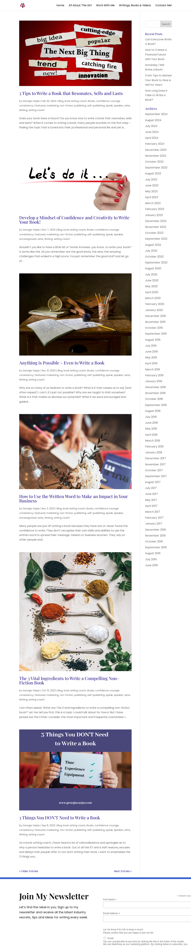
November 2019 (155, 322)
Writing (23, 110)
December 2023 (155, 150)
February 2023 (154, 209)
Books (91, 101)
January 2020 (154, 310)
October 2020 (154, 257)
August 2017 (153, 482)
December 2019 (155, 316)
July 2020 (151, 274)
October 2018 (154, 399)
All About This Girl (80, 5)
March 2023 (153, 203)
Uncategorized (27, 239)
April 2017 (151, 506)
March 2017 (152, 512)
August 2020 (153, 268)
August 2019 (152, 340)
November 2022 (155, 227)
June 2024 (152, 132)
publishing (80, 105)
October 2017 (154, 470)
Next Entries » (123, 871)
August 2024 (153, 120)
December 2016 (155, 530)
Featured (40, 105)
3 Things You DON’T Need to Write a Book (59, 818)
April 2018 (151, 435)
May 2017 (151, 500)
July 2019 (151, 346)
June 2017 (151, 494)
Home (60, 5)
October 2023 (154, 162)
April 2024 (151, 138)
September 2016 (156, 547)
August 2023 (153, 173)
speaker (118, 105)
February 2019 (154, 375)
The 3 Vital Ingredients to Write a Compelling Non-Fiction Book (69, 680)
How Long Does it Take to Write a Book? (156, 95)
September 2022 (156, 239)
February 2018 (154, 446)
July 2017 (151, 488)
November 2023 (155, 156)
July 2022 (151, 251)
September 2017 (156, 476)
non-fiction (66, 105)
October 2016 (154, 541)
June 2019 (151, 352)
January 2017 (153, 524)
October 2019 (154, 328)
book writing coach (76, 101)
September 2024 (156, 114)
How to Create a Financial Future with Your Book (156, 54)
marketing (52, 105)
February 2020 (154, 304)
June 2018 (151, 423)
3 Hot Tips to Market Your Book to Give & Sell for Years (158, 80)
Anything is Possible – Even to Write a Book (62, 363)
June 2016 (151, 565)
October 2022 (154, 233)
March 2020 (153, 298)
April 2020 (151, 292)
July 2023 (151, 179)
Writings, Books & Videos (135, 5)
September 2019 (156, 334)
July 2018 (151, 417)
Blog (61, 101)
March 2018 (152, 441)
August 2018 (153, 411)
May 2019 (151, 357)
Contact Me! (163, 5)
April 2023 (151, 197)
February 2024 (154, 144)
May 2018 (151, 429)
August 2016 (153, 553)
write (127, 105)
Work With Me (105, 5)
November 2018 (155, 393)
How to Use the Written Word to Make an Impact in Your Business (73, 498)
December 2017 (155, 458)
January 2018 (153, 452)
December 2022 (155, 221)
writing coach (37, 110)
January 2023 (154, 215)
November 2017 (155, 464)
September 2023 (156, 168)
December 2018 (155, 387)
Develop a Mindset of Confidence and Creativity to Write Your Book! (74, 220)
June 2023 (151, 185)
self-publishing (96, 105)
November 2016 (155, 536)
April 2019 (151, 363)
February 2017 (154, 518)
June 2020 (152, 280)
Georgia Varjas (31, 101)
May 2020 (151, 286)
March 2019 (152, 369)
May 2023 (151, 191)
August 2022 (153, 245)
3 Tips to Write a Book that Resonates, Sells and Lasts (71, 93)
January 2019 (153, 381)
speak (109, 105)
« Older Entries (28, 871)
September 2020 (156, 262)
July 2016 (151, 559)
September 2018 (156, 405)
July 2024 (151, 126)
